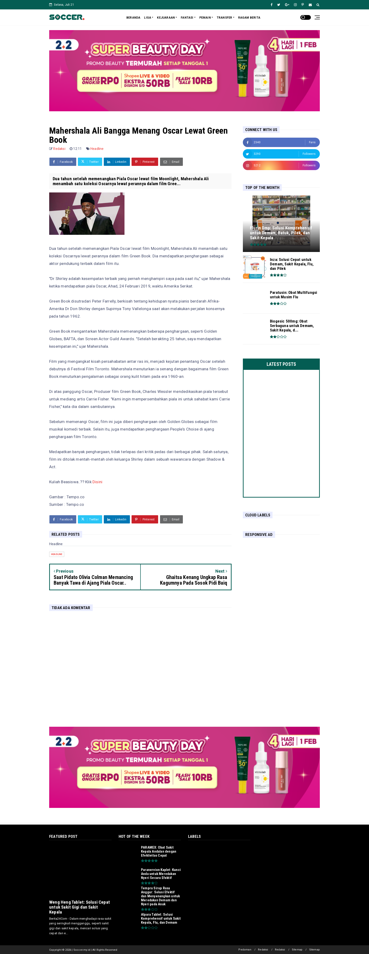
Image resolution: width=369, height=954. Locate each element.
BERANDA (133, 17)
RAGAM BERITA (249, 17)
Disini (97, 481)
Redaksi (263, 949)
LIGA (147, 17)
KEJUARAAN (166, 17)
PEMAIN (205, 17)
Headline (97, 149)
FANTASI (187, 17)
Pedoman (244, 949)
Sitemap (297, 949)
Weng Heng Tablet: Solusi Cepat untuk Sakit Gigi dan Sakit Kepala (79, 907)
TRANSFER (224, 17)
